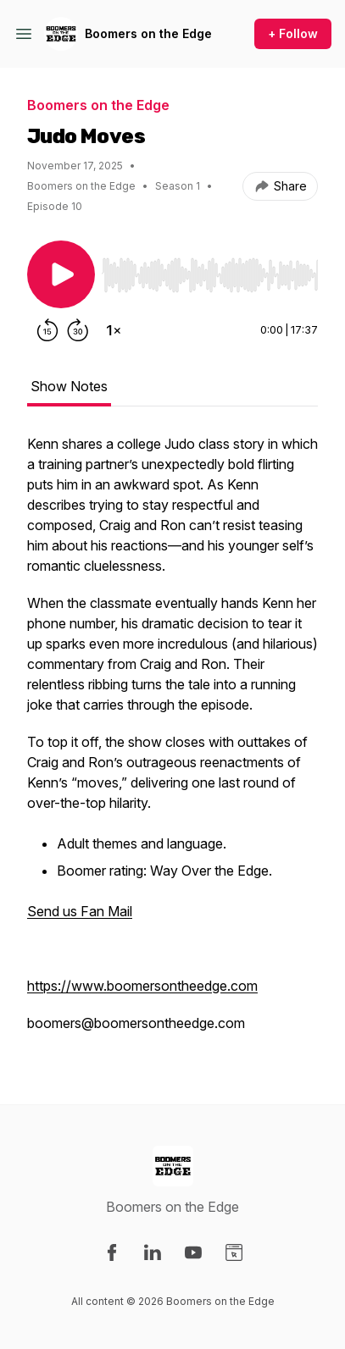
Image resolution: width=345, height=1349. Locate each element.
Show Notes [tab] (69, 386)
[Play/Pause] (61, 274)
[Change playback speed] (114, 330)
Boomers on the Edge (148, 33)
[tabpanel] (172, 742)
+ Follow (293, 33)
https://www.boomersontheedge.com (142, 985)
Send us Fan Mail (79, 911)
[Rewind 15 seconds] (47, 330)
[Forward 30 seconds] (78, 330)
